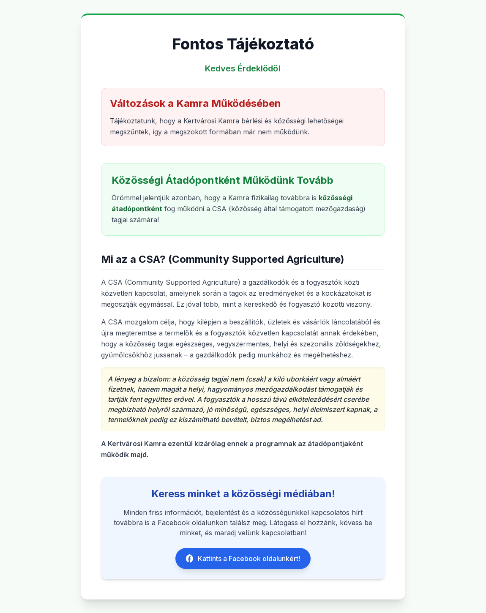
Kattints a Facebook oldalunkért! (243, 558)
